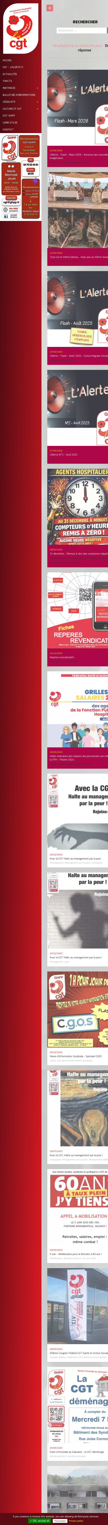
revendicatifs (71, 661)
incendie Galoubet (76, 1456)
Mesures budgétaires (60, 261)
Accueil (6, 60)
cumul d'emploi (57, 360)
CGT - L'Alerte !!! (11, 67)
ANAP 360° (55, 162)
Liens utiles (8, 122)
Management (56, 862)
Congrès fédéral (58, 1357)
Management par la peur (77, 862)
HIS (58, 1060)
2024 (88, 764)
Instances (7, 88)
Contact (7, 129)
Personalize (60, 1521)
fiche (52, 661)
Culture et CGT (11, 108)
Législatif (7, 101)
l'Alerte (53, 459)
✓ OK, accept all (39, 1520)
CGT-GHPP (7, 115)
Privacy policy (76, 1521)
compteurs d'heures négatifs (82, 558)
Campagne (96, 862)
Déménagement (58, 1456)
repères (59, 661)
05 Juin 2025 (89, 1258)
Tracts (6, 81)
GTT (80, 261)
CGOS (52, 1060)
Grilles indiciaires (58, 764)
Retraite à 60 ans (72, 1258)
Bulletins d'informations (17, 95)
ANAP (74, 261)
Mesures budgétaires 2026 (75, 162)
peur (67, 961)
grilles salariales (76, 764)
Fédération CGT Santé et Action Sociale (87, 1357)
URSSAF (70, 360)
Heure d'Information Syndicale (76, 1060)
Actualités (8, 74)
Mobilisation (56, 1258)
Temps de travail (58, 558)
